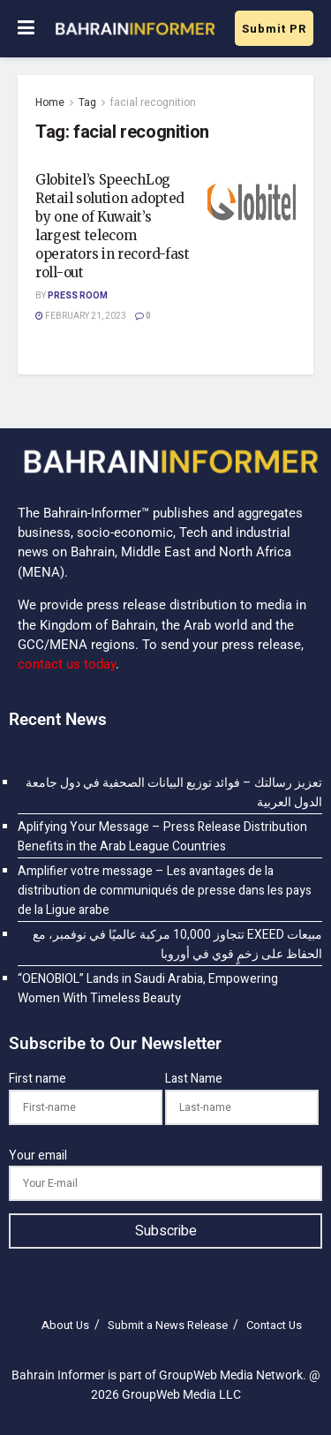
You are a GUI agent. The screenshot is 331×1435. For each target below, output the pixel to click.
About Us (65, 1325)
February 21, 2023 (80, 316)
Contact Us (274, 1325)
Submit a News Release (168, 1325)
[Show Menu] (26, 28)
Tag (87, 102)
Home (49, 102)
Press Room (78, 296)
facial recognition (153, 102)
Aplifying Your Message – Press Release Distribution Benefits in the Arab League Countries (162, 837)
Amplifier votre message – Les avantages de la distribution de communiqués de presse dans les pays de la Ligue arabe (165, 891)
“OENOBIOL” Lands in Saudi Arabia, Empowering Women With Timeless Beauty (148, 989)
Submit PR (274, 28)
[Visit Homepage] (134, 29)
